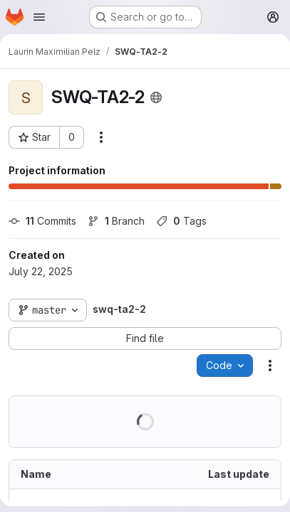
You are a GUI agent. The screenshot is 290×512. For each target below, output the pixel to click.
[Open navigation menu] (39, 17)
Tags (181, 221)
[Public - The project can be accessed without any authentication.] (156, 97)
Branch (116, 221)
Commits (42, 221)
